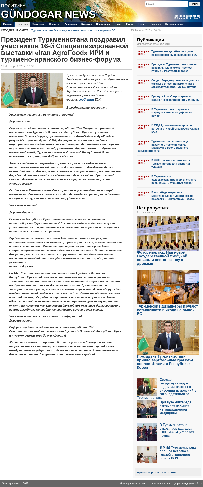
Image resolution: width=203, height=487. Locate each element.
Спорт (118, 24)
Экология (155, 24)
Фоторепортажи (174, 24)
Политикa (22, 24)
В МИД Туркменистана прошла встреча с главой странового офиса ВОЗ (175, 128)
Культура (86, 24)
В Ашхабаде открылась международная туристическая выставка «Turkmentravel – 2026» (173, 195)
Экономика (38, 24)
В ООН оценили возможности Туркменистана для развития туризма (170, 163)
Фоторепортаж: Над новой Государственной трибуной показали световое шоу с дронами (168, 256)
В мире (142, 24)
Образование (103, 24)
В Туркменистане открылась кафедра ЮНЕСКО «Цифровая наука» (171, 112)
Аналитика (70, 24)
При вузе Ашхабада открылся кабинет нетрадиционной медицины (175, 98)
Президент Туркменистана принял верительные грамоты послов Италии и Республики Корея (174, 67)
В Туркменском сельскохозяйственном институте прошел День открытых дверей (173, 179)
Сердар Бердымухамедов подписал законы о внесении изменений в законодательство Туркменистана (175, 83)
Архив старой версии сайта (156, 472)
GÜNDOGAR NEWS (48, 14)
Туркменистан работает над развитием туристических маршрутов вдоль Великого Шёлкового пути (163, 146)
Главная (7, 24)
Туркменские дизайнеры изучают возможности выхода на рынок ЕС (96, 30)
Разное (129, 24)
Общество (54, 24)
